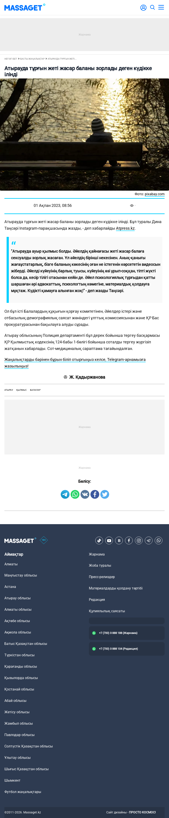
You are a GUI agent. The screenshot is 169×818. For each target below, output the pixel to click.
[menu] (161, 7)
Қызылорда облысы (21, 678)
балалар (35, 390)
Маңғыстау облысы (20, 575)
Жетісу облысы (16, 712)
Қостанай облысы (19, 689)
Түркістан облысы (19, 655)
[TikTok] (99, 540)
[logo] (24, 7)
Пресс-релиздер (102, 577)
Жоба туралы (100, 565)
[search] (152, 7)
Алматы (11, 564)
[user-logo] (143, 10)
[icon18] (44, 540)
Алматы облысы (17, 609)
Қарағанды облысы (20, 666)
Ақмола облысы (17, 632)
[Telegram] (149, 540)
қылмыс (21, 390)
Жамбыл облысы (18, 723)
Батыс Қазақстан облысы (25, 644)
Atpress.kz (125, 228)
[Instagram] (139, 540)
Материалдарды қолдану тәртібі (116, 588)
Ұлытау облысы (17, 758)
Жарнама (97, 554)
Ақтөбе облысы (17, 621)
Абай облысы (15, 701)
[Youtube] (109, 540)
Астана (10, 587)
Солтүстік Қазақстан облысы (28, 746)
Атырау (8, 390)
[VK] (119, 540)
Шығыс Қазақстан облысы (26, 769)
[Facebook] (129, 540)
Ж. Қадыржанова (84, 377)
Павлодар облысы (19, 735)
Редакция (97, 600)
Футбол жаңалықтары (22, 792)
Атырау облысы (17, 598)
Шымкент (12, 780)
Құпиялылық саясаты (107, 611)
